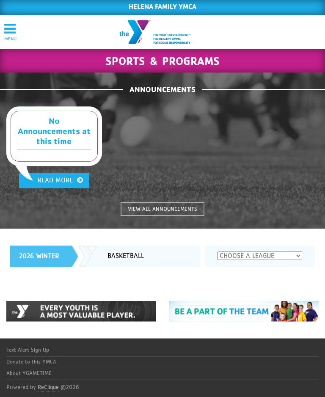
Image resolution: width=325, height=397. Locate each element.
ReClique (48, 387)
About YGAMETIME (29, 373)
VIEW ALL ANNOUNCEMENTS (162, 209)
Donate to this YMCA (31, 362)
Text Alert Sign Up (27, 350)
